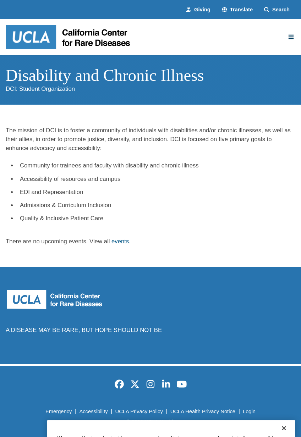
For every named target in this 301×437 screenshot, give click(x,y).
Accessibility (93, 411)
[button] (237, 9)
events (120, 241)
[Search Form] (276, 9)
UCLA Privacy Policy (139, 411)
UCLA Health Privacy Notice (202, 411)
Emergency (58, 411)
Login (249, 411)
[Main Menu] (291, 37)
